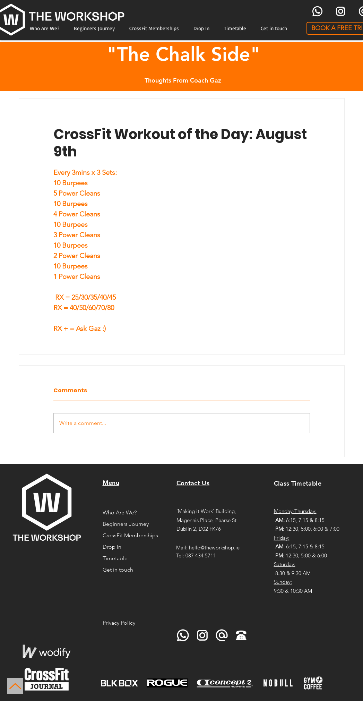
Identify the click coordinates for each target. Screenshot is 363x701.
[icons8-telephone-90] (241, 635)
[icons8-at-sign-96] (222, 635)
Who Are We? (120, 512)
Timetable (115, 558)
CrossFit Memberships (129, 535)
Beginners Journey (126, 524)
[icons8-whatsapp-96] (317, 11)
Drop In (112, 547)
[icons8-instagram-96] (341, 11)
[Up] (15, 686)
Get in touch (118, 569)
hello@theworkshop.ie (214, 547)
